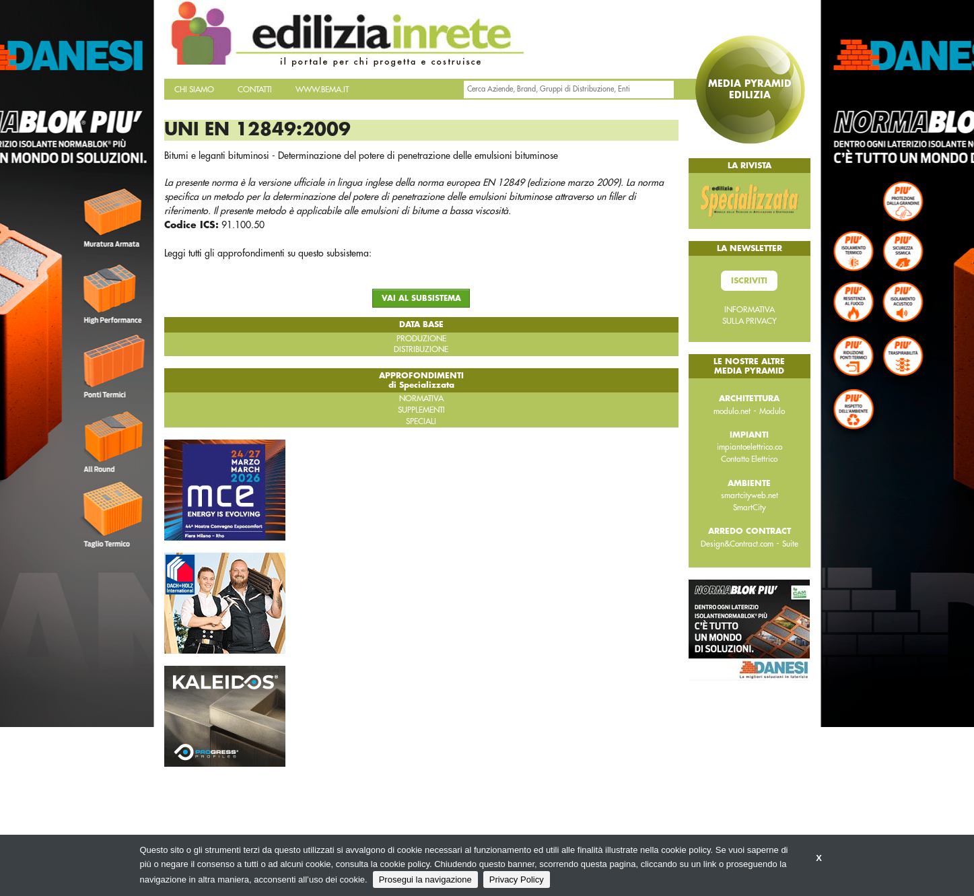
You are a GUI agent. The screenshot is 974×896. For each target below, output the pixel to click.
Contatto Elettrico (749, 459)
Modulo (772, 411)
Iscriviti (749, 281)
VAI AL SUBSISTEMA (421, 298)
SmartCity (749, 508)
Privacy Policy (516, 879)
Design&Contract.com (737, 544)
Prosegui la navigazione (425, 879)
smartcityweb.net (749, 495)
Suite (790, 544)
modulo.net (732, 411)
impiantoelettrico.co (749, 447)
